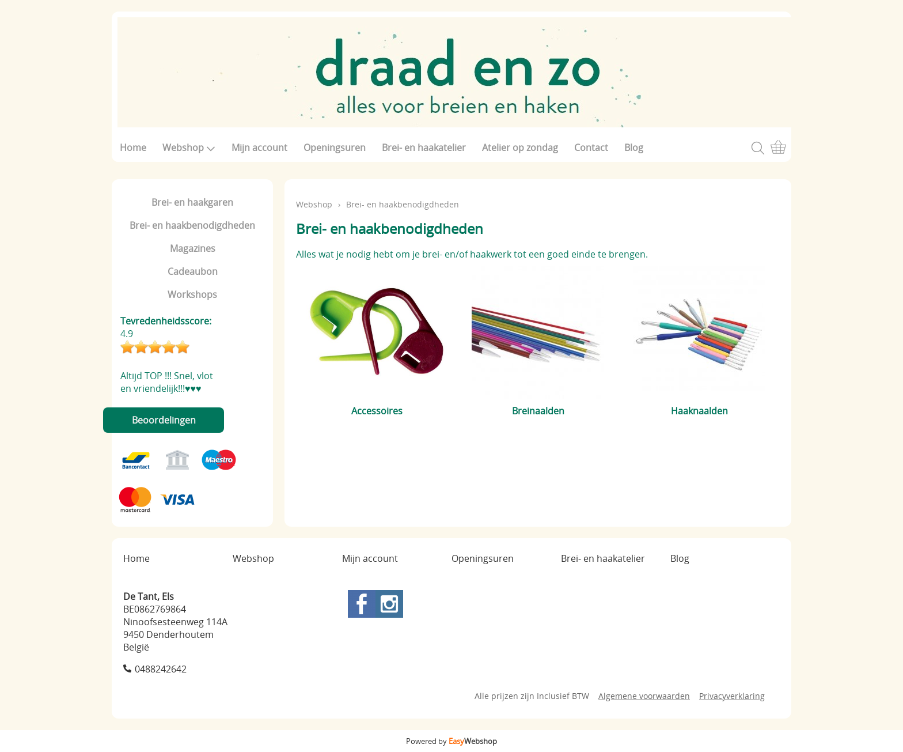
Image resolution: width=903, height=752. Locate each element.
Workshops (192, 294)
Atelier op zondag (520, 147)
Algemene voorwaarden (644, 695)
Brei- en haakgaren (192, 202)
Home (133, 147)
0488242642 (161, 669)
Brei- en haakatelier (424, 147)
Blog (633, 147)
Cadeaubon (193, 271)
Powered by (451, 741)
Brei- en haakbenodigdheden (192, 225)
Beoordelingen (164, 420)
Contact (591, 147)
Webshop (188, 147)
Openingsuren (334, 147)
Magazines (192, 248)
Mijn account (259, 147)
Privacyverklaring (732, 695)
